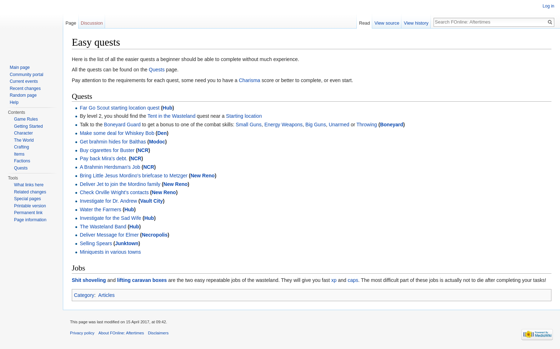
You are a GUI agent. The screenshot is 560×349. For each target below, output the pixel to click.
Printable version (30, 205)
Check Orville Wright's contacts (114, 192)
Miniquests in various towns (110, 252)
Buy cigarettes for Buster (107, 150)
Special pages (27, 198)
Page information (30, 219)
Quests (157, 69)
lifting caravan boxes (142, 280)
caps (353, 280)
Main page (20, 67)
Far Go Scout (94, 108)
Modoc (157, 142)
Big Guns (315, 124)
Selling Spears (96, 243)
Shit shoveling (89, 280)
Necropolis (155, 235)
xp (334, 280)
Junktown (126, 243)
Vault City (151, 201)
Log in (548, 6)
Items (19, 154)
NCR (143, 150)
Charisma (249, 80)
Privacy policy (82, 333)
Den (161, 133)
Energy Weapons (283, 124)
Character (23, 133)
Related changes (30, 191)
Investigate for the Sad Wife (110, 218)
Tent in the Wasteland (171, 116)
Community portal (26, 74)
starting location (128, 108)
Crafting (21, 147)
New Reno (202, 175)
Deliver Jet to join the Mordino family (120, 184)
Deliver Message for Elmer (110, 235)
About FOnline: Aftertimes (121, 333)
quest (154, 108)
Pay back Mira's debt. (103, 158)
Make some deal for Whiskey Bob (117, 133)
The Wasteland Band (103, 226)
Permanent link (28, 212)
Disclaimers (158, 333)
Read (364, 23)
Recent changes (25, 88)
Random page (23, 95)
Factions (22, 160)
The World (24, 140)
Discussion (92, 23)
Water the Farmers (100, 209)
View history (416, 23)
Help (14, 102)
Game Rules (26, 119)
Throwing (366, 124)
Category (84, 295)
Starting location (244, 116)
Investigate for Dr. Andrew (108, 201)
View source (387, 23)
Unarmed (339, 124)
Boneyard (391, 124)
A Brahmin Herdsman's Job (110, 167)
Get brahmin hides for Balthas (113, 142)
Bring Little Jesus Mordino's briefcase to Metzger (133, 175)
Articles (106, 295)
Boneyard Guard (122, 124)
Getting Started (28, 126)
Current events (24, 81)
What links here (29, 184)
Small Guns (248, 124)
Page (70, 23)
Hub (167, 108)
